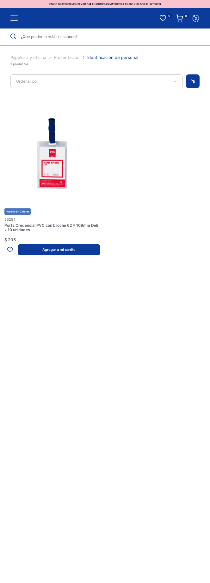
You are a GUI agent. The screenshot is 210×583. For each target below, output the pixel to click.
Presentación (67, 57)
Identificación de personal (112, 57)
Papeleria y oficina (28, 57)
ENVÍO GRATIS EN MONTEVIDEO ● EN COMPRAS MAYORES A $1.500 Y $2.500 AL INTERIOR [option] (105, 4)
